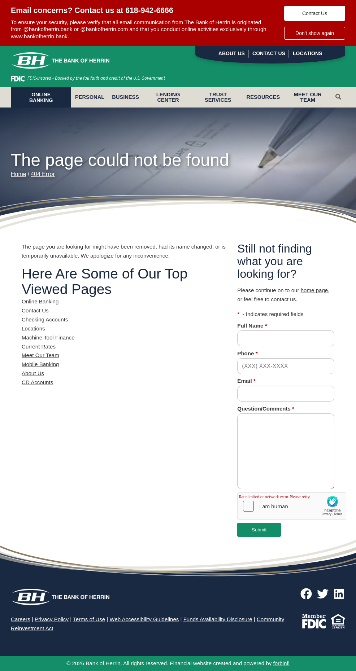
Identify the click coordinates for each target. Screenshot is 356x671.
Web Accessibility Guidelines (144, 619)
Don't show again (314, 33)
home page (314, 290)
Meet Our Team (308, 97)
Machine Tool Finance (48, 337)
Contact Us (314, 13)
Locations (307, 53)
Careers (20, 619)
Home (18, 174)
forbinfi (281, 663)
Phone (247, 353)
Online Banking (40, 301)
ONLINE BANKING (41, 97)
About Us (231, 53)
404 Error (43, 174)
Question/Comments (265, 408)
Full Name (252, 326)
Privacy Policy (52, 619)
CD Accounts (37, 382)
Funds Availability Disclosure (217, 619)
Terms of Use (89, 619)
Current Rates (39, 346)
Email (246, 381)
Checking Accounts (45, 319)
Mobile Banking (40, 364)
